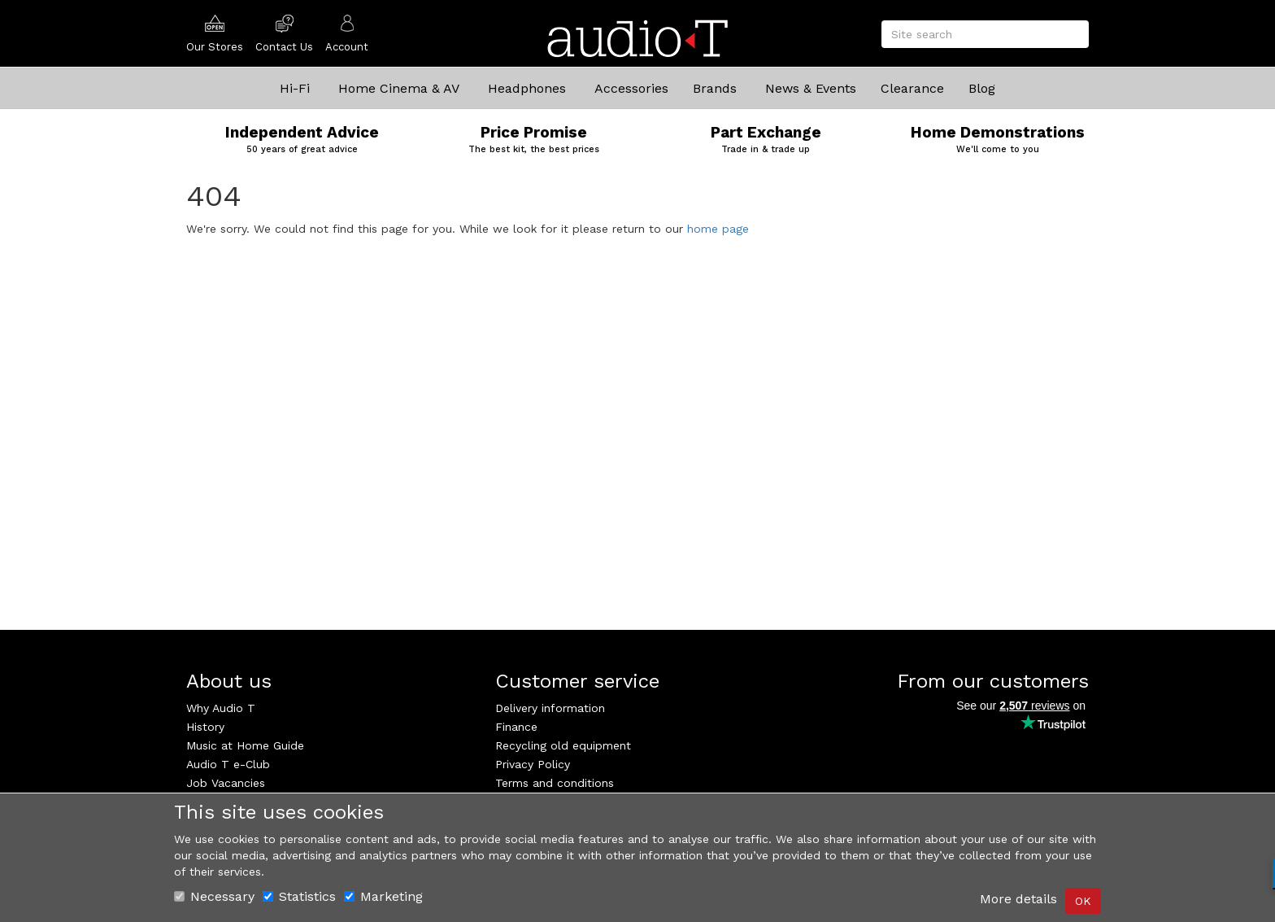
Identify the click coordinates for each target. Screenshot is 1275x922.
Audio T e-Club (228, 764)
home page (718, 228)
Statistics (299, 896)
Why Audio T (220, 707)
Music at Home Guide (245, 745)
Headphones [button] (527, 88)
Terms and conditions (554, 782)
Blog (981, 88)
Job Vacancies (225, 782)
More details (1018, 899)
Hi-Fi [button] (295, 88)
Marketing (383, 896)
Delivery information (550, 707)
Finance (516, 726)
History (205, 726)
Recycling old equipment (563, 745)
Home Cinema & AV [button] (398, 88)
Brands (715, 88)
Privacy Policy (532, 764)
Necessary (214, 896)
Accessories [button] (631, 88)
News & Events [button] (810, 88)
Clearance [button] (912, 88)
